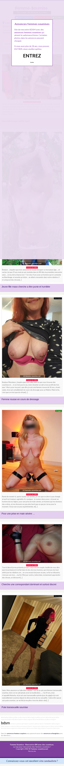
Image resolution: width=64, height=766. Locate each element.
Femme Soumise (17, 744)
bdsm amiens (22, 728)
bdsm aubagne (51, 719)
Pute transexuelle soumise (15, 707)
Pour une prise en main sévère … (18, 513)
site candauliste (47, 760)
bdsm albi (11, 719)
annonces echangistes (51, 733)
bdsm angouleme (12, 728)
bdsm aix (43, 719)
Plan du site (32, 751)
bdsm (5, 723)
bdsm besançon (51, 717)
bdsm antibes (13, 717)
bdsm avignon (28, 719)
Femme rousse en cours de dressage (20, 399)
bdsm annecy (41, 717)
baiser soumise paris (34, 726)
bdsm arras (30, 728)
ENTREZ (32, 55)
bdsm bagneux (32, 717)
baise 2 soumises (47, 728)
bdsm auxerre (45, 726)
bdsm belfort (5, 717)
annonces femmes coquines (16, 733)
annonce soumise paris (17, 724)
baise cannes (55, 726)
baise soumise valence (32, 724)
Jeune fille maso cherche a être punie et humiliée (26, 286)
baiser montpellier (46, 724)
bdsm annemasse (22, 726)
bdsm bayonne (19, 719)
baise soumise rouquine (8, 726)
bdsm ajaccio (38, 728)
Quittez (32, 62)
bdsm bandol (37, 719)
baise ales (56, 728)
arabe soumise (22, 717)
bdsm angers (56, 724)
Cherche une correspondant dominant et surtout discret (29, 584)
